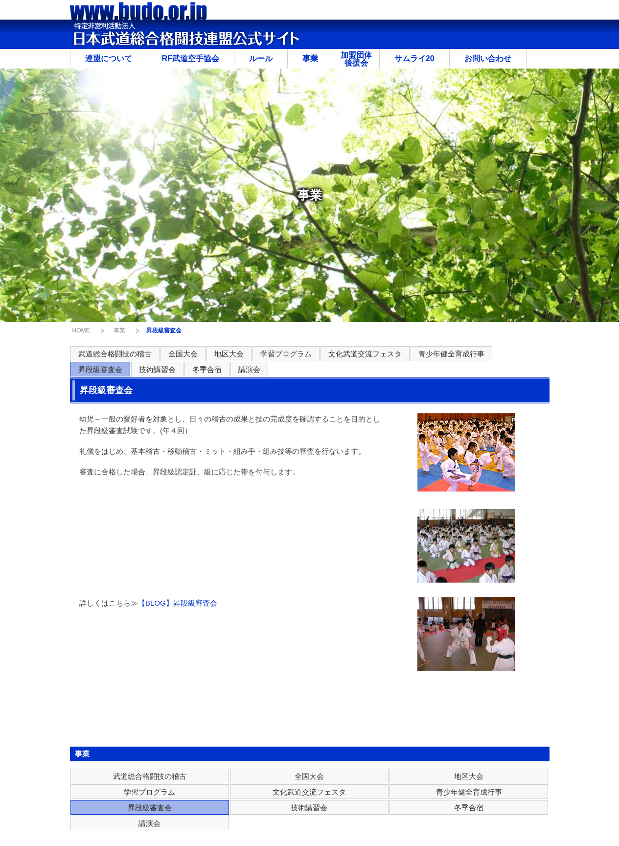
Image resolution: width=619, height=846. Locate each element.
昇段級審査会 (100, 369)
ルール (261, 58)
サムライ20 (414, 58)
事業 (310, 58)
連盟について (108, 58)
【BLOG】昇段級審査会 (177, 603)
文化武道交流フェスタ (365, 354)
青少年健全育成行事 (451, 354)
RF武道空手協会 (190, 58)
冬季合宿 (207, 369)
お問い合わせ (487, 58)
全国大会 (183, 354)
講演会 (249, 369)
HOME (81, 330)
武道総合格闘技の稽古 (115, 354)
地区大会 (229, 354)
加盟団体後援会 (356, 59)
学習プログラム (286, 354)
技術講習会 (157, 369)
